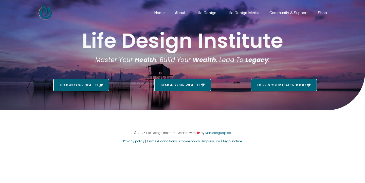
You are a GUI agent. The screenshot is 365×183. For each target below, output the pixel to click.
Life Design (205, 12)
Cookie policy (189, 141)
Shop (322, 12)
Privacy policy (133, 141)
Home (159, 12)
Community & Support (288, 12)
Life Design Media (242, 12)
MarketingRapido (218, 133)
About (180, 12)
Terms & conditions (162, 141)
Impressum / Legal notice (222, 141)
